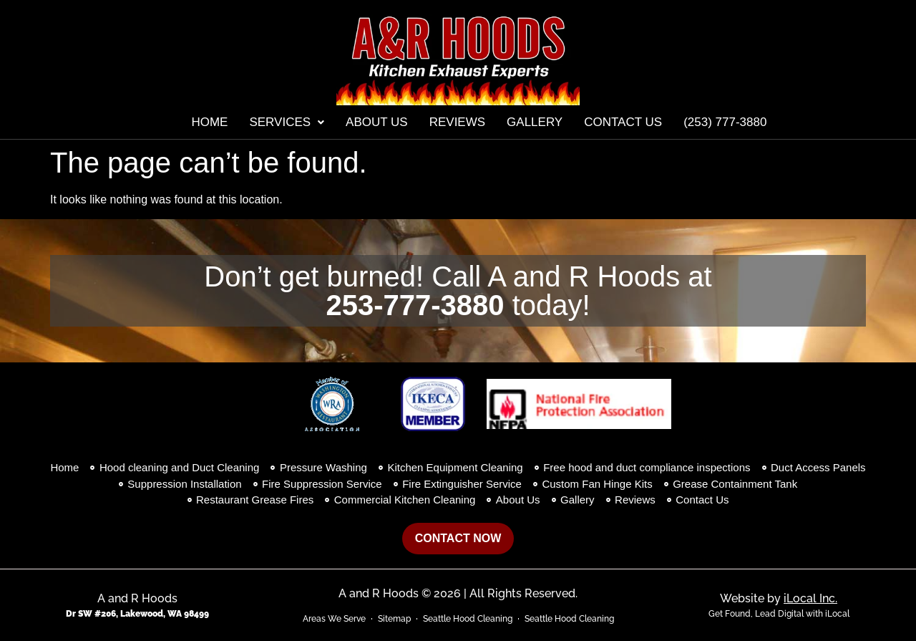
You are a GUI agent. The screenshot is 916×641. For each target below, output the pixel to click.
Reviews (457, 122)
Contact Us (623, 122)
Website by (778, 598)
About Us (377, 122)
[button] (286, 122)
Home (209, 122)
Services (286, 122)
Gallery (534, 122)
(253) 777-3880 (724, 122)
